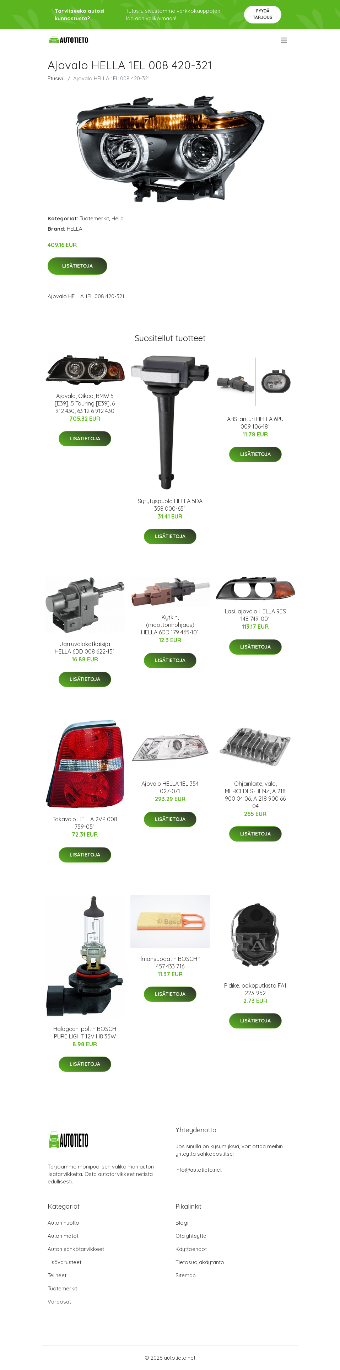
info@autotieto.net (199, 1169)
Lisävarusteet (64, 1262)
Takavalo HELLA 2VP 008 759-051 (85, 823)
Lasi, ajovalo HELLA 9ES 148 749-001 (255, 615)
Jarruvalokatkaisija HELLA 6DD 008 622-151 (85, 647)
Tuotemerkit (94, 218)
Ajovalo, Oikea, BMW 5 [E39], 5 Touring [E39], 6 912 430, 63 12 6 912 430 (85, 403)
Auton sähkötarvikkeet (76, 1249)
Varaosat (59, 1301)
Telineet (57, 1275)
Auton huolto (63, 1222)
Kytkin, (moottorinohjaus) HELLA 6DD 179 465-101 (170, 625)
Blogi (182, 1222)
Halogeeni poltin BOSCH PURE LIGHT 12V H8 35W (84, 1032)
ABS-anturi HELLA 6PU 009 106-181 (255, 422)
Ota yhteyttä (191, 1235)
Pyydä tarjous (262, 14)
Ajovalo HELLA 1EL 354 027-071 (170, 787)
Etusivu (56, 78)
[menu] (284, 40)
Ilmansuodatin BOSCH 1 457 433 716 (170, 962)
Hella (118, 218)
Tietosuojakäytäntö (200, 1262)
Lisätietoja (77, 266)
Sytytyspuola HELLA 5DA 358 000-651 (170, 505)
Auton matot (63, 1235)
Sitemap (186, 1275)
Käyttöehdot (191, 1249)
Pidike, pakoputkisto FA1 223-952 (255, 989)
